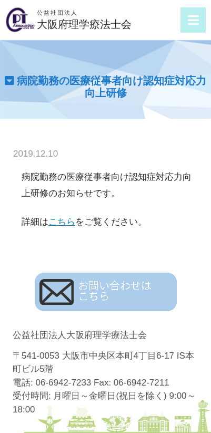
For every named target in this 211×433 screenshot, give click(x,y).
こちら (61, 222)
